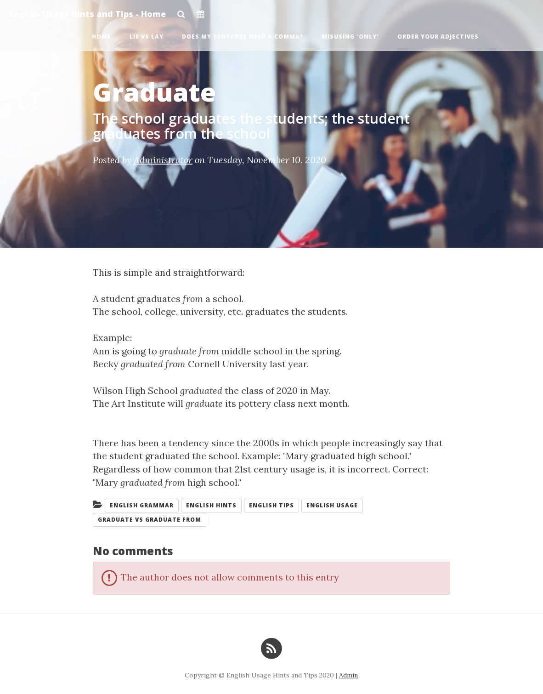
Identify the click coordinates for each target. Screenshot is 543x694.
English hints (211, 505)
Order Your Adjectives (438, 36)
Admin (348, 675)
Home (101, 36)
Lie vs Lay (147, 36)
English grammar (142, 505)
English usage (332, 505)
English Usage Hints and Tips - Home (87, 13)
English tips (271, 505)
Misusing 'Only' (350, 36)
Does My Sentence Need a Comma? (242, 36)
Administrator (163, 159)
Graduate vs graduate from (149, 519)
